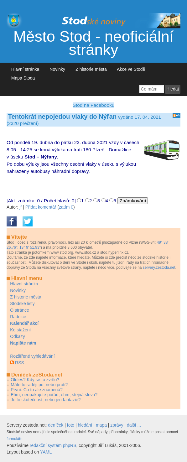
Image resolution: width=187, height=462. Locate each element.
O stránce (19, 310)
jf (20, 207)
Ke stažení (20, 329)
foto (70, 425)
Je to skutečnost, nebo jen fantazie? (46, 399)
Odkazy (17, 336)
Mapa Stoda (23, 77)
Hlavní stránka (25, 69)
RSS (19, 362)
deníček (55, 425)
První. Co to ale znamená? (37, 389)
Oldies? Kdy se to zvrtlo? (35, 379)
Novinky (57, 69)
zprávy (116, 425)
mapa (101, 425)
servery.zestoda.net (159, 267)
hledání (85, 425)
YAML (46, 451)
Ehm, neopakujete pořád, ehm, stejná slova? (54, 394)
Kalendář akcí (24, 323)
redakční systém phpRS (53, 445)
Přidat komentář (40, 207)
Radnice (18, 316)
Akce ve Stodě (131, 69)
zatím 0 (66, 207)
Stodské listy (22, 303)
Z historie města (91, 69)
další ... (134, 425)
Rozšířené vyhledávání (32, 356)
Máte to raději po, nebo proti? (39, 384)
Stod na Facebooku (93, 105)
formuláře (15, 439)
